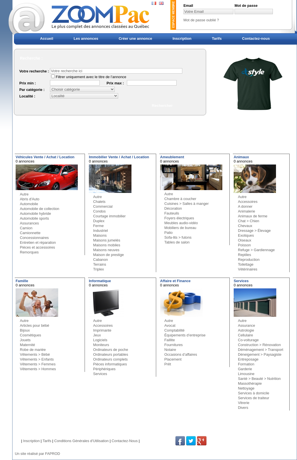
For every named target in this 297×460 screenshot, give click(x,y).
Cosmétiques (30, 335)
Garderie (245, 369)
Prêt (167, 364)
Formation (246, 364)
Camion (26, 228)
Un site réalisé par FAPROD (37, 453)
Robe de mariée (33, 349)
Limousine (246, 374)
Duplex (98, 221)
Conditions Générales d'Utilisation (81, 441)
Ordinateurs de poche (110, 349)
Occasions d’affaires (180, 354)
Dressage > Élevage (254, 230)
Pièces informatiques (110, 364)
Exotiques (246, 235)
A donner (245, 206)
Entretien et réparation (38, 242)
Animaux (241, 157)
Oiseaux (244, 240)
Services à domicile (253, 393)
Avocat (169, 325)
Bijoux (25, 330)
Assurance (246, 325)
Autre (24, 194)
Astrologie (246, 330)
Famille (22, 281)
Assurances (29, 223)
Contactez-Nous (125, 441)
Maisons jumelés (106, 240)
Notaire (170, 349)
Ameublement (172, 157)
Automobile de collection (39, 209)
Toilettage (246, 264)
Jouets (25, 340)
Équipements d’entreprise (185, 335)
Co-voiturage (248, 340)
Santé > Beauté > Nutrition (259, 378)
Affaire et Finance (175, 281)
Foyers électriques (179, 218)
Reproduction (249, 259)
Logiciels (100, 340)
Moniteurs (101, 345)
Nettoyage (246, 388)
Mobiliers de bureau (180, 228)
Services (100, 374)
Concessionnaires (34, 238)
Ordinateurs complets (110, 359)
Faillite (169, 340)
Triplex (98, 269)
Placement (172, 359)
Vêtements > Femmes (38, 364)
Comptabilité (174, 330)
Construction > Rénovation (259, 345)
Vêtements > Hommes (38, 369)
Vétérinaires (247, 269)
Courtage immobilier (109, 216)
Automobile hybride (35, 213)
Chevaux (245, 226)
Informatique (100, 281)
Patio (168, 232)
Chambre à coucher (180, 199)
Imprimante (102, 330)
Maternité (27, 345)
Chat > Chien (248, 221)
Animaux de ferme (252, 216)
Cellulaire (245, 335)
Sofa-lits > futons (178, 237)
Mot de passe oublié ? (201, 20)
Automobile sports (34, 218)
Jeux (97, 335)
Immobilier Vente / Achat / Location (119, 157)
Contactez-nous (256, 38)
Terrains (99, 264)
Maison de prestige (108, 255)
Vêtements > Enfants (37, 359)
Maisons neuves (106, 250)
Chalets (99, 201)
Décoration (173, 208)
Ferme (98, 226)
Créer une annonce (135, 38)
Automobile (29, 204)
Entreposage (248, 359)
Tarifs (216, 38)
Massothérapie (250, 383)
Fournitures (173, 345)
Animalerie (246, 211)
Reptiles (244, 255)
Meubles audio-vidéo (181, 223)
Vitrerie (243, 403)
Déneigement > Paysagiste (259, 354)
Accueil (46, 38)
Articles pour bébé (34, 325)
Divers (243, 407)
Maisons (100, 235)
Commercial (102, 206)
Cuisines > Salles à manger (186, 203)
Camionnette (30, 233)
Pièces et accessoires (37, 247)
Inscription (182, 38)
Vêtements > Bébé (35, 354)
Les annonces (86, 38)
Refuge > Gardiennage (256, 250)
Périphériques (104, 369)
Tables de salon (177, 242)
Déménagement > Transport (260, 349)
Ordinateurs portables (110, 354)
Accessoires (248, 201)
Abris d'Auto (29, 199)
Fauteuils (171, 213)
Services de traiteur (253, 398)
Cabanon (100, 259)
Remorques (29, 252)
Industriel (100, 230)
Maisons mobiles (106, 245)
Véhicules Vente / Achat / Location (45, 157)
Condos (99, 211)
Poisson (244, 245)
